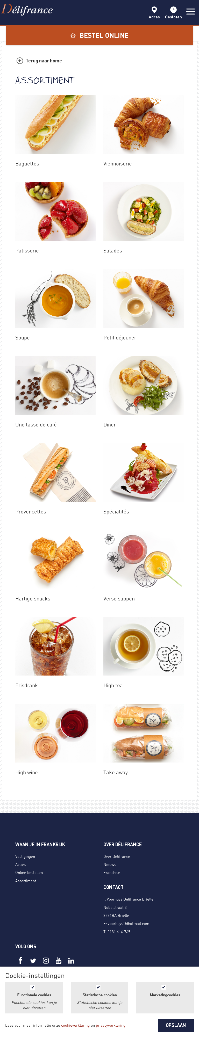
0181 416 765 (119, 931)
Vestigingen (25, 856)
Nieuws (109, 864)
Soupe (22, 337)
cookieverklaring (75, 1025)
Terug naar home (44, 60)
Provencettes (30, 511)
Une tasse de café (36, 424)
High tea (113, 685)
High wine (26, 772)
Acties (20, 864)
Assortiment (25, 880)
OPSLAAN (176, 1025)
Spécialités (116, 511)
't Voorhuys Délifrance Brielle (128, 899)
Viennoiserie (117, 163)
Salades (112, 250)
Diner (109, 424)
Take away (115, 772)
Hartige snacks (32, 598)
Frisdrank (26, 685)
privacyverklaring (110, 1025)
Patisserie (27, 250)
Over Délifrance (116, 856)
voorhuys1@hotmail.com (128, 923)
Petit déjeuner (119, 337)
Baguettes (27, 163)
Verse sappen (119, 598)
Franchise (111, 872)
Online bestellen (29, 872)
